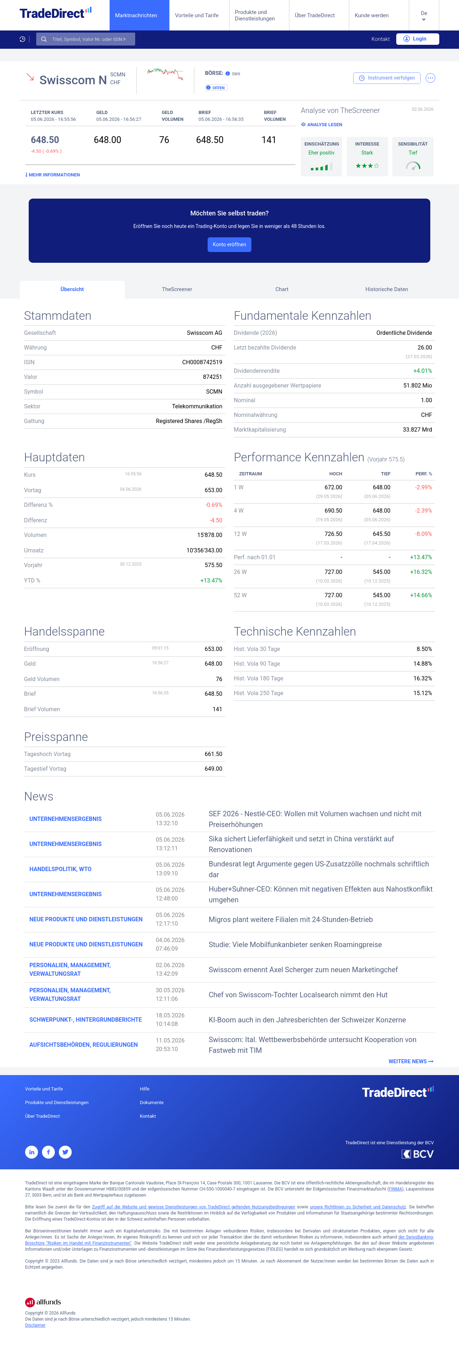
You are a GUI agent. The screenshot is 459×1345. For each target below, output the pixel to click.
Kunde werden (372, 15)
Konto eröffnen (229, 244)
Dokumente (152, 1102)
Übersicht (72, 289)
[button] (424, 21)
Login (414, 38)
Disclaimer (35, 1325)
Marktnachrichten (136, 15)
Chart (282, 289)
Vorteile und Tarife (197, 15)
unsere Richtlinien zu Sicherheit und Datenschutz (358, 1206)
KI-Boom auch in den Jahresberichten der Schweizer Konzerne (307, 1020)
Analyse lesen (324, 124)
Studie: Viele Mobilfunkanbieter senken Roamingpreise (295, 944)
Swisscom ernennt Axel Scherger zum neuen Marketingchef (303, 969)
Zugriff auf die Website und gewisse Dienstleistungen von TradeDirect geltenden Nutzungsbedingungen (193, 1206)
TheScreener (177, 289)
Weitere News (412, 1061)
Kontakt (381, 39)
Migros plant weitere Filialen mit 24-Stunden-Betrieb (291, 919)
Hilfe (145, 1089)
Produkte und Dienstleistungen (255, 15)
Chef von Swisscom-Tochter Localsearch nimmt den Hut (298, 994)
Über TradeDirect (315, 15)
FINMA (395, 1189)
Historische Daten (386, 289)
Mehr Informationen (52, 174)
